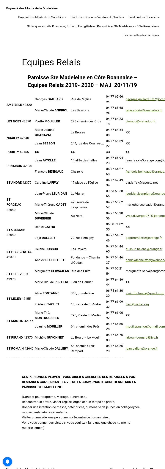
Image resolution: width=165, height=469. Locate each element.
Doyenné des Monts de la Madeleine (32, 8)
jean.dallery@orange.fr (142, 348)
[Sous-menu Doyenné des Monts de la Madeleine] (65, 17)
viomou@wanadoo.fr (140, 121)
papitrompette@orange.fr (144, 238)
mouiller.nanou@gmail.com (145, 326)
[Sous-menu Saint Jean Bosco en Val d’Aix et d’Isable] (123, 17)
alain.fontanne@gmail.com (145, 293)
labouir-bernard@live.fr (142, 337)
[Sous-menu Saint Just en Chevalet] (158, 17)
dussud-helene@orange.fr (144, 249)
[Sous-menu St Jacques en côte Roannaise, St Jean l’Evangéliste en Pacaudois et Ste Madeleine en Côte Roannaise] (158, 26)
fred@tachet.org (137, 304)
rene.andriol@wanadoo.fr (144, 110)
